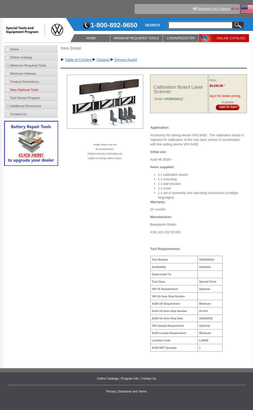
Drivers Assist (126, 60)
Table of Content (78, 60)
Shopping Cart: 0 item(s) (214, 9)
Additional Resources (25, 106)
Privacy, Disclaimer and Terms (126, 391)
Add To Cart (228, 107)
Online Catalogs (108, 378)
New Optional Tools (24, 90)
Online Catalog (21, 57)
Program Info (130, 378)
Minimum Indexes (23, 73)
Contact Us (18, 114)
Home (14, 49)
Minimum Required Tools (28, 65)
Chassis (103, 60)
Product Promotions (24, 82)
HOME (91, 38)
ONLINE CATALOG (231, 38)
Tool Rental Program (25, 98)
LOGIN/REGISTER (181, 38)
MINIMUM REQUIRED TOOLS (136, 38)
